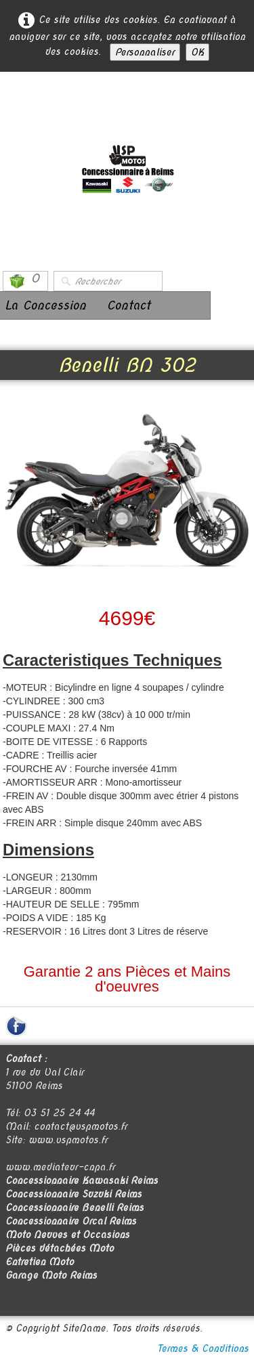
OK (197, 52)
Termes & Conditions (203, 1348)
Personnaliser (145, 52)
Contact (128, 305)
